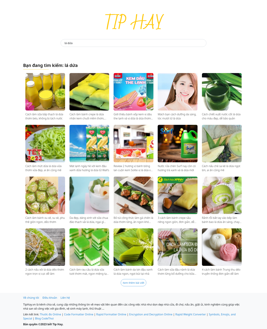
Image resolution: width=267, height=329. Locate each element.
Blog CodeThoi (44, 318)
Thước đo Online (50, 314)
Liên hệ (65, 298)
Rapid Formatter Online (111, 314)
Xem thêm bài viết (133, 282)
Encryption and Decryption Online (150, 314)
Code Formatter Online (78, 314)
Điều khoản (50, 298)
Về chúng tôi (31, 298)
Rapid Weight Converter (190, 314)
